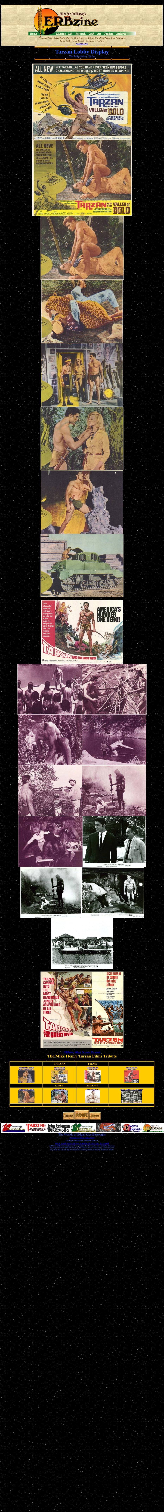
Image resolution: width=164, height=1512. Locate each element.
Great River (92, 1069)
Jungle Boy (131, 1069)
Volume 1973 (82, 43)
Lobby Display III (92, 1089)
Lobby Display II (59, 1089)
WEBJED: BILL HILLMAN (82, 1137)
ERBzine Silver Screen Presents (81, 1052)
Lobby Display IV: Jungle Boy (131, 1089)
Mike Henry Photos (26, 1089)
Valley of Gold (59, 1069)
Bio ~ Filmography (26, 1069)
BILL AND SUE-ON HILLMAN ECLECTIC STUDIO (82, 1143)
